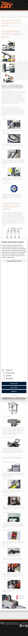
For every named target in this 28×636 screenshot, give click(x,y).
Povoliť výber (14, 387)
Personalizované (10, 373)
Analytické (8, 375)
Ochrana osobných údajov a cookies (14, 260)
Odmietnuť (14, 391)
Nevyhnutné (9, 370)
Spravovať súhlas (22, 624)
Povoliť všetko (14, 383)
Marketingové (9, 378)
